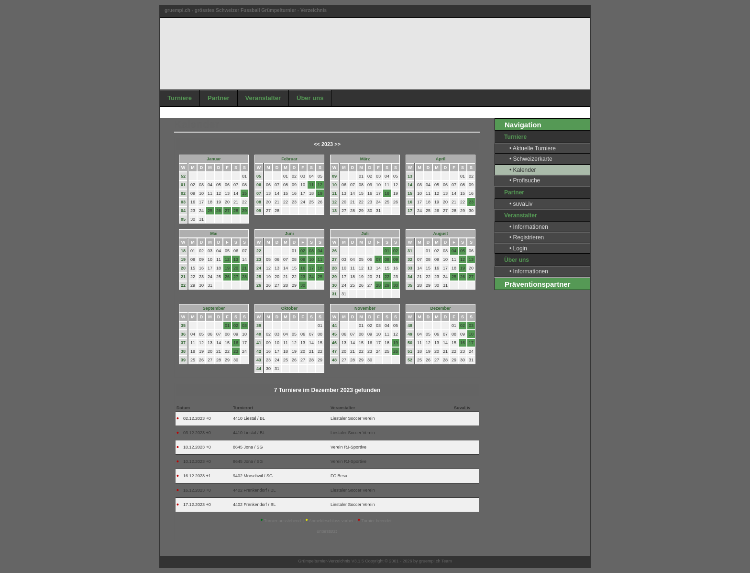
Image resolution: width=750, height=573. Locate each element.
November (364, 308)
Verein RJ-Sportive (348, 447)
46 (334, 342)
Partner (219, 97)
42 (258, 351)
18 (183, 250)
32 (410, 259)
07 (258, 193)
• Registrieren (526, 237)
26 (258, 285)
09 (258, 210)
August (440, 233)
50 (410, 342)
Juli (365, 233)
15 (410, 193)
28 (334, 268)
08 (258, 202)
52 (183, 176)
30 (334, 285)
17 (410, 210)
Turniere (179, 97)
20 (183, 268)
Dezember (440, 308)
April (441, 159)
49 (410, 334)
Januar (214, 159)
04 (183, 210)
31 (334, 294)
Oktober (289, 308)
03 (183, 202)
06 (258, 184)
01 (183, 184)
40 (258, 334)
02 (183, 193)
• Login (518, 248)
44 (258, 368)
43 (258, 360)
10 (334, 184)
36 (183, 334)
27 (334, 259)
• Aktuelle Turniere (532, 148)
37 (183, 342)
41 (258, 342)
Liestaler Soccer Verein (353, 418)
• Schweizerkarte (530, 159)
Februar (289, 159)
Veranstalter (263, 97)
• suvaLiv (520, 204)
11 (334, 193)
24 (258, 268)
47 (334, 351)
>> (337, 144)
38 (183, 351)
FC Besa (339, 475)
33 (410, 268)
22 (183, 285)
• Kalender (522, 170)
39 (183, 360)
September (214, 308)
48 (334, 360)
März (365, 159)
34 (410, 276)
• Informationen (528, 227)
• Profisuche (524, 180)
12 (334, 202)
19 (183, 259)
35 (410, 285)
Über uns (310, 97)
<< (317, 144)
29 (334, 276)
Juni (289, 233)
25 (258, 276)
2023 (327, 144)
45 (334, 334)
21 (183, 276)
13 (334, 210)
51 (410, 351)
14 (410, 184)
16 (410, 202)
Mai (213, 233)
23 (258, 259)
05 (183, 219)
